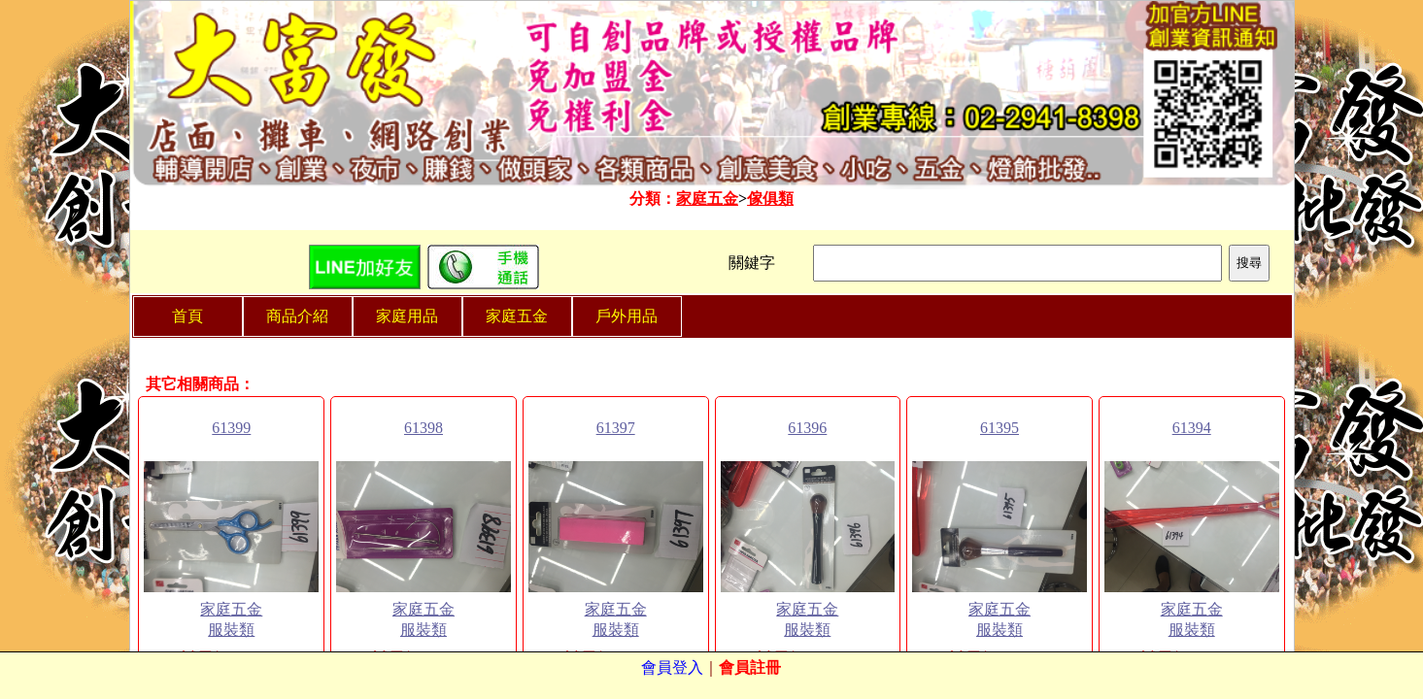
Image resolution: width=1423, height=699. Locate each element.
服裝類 (231, 629)
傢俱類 (770, 198)
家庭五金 (707, 198)
